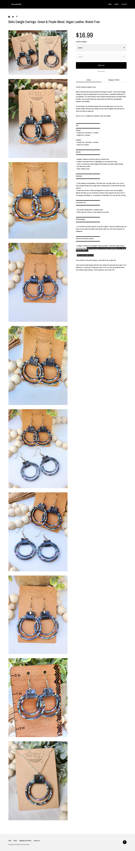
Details (89, 80)
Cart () (124, 4)
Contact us (37, 841)
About (116, 4)
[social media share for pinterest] (17, 17)
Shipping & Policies (113, 80)
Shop (109, 4)
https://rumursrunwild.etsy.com (85, 255)
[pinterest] (125, 842)
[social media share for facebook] (9, 17)
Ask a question (101, 71)
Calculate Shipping (81, 42)
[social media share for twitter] (13, 17)
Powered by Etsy (25, 844)
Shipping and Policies (25, 841)
